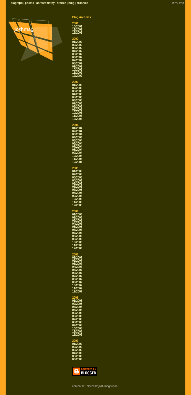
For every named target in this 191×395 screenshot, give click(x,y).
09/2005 (77, 196)
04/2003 (77, 94)
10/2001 (77, 26)
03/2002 (77, 48)
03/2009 (77, 350)
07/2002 (77, 60)
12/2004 (77, 162)
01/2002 (77, 41)
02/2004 (77, 131)
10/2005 (77, 199)
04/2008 (77, 310)
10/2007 (77, 285)
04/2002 (77, 51)
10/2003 (77, 112)
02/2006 (77, 217)
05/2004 (77, 140)
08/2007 (77, 279)
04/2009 (77, 353)
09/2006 (77, 239)
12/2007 (77, 291)
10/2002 (77, 69)
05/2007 (77, 269)
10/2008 (77, 328)
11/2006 (77, 245)
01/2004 (77, 128)
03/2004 (77, 134)
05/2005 (77, 183)
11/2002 (77, 72)
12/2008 (77, 334)
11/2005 (77, 202)
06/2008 (77, 316)
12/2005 (77, 205)
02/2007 (77, 260)
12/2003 (77, 118)
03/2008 (77, 306)
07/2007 (77, 276)
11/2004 (77, 159)
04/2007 (77, 266)
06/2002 (77, 57)
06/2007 (77, 273)
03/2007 (77, 263)
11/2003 (77, 115)
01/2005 (77, 171)
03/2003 (77, 91)
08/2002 (77, 63)
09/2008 (77, 325)
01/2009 (77, 343)
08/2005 (77, 192)
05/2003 (77, 97)
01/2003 (77, 85)
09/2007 (77, 282)
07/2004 (77, 146)
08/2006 (77, 236)
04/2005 (77, 180)
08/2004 (77, 149)
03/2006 (77, 220)
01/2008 (77, 300)
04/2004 (77, 137)
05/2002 (77, 54)
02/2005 (77, 174)
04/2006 (77, 223)
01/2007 (77, 257)
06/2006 (77, 229)
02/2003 (77, 88)
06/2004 (77, 143)
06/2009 (77, 359)
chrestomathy (45, 2)
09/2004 (77, 152)
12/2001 (77, 32)
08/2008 (77, 322)
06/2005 (77, 186)
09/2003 (77, 109)
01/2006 (77, 214)
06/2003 (77, 100)
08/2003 (77, 106)
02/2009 (77, 346)
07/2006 (77, 232)
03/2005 (77, 177)
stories (61, 2)
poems (29, 2)
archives (82, 2)
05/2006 (77, 226)
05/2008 (77, 313)
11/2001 (77, 29)
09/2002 (77, 66)
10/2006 (77, 242)
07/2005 (77, 189)
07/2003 (77, 103)
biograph (17, 2)
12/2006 (77, 248)
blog (71, 2)
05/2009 (77, 356)
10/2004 (77, 155)
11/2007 (77, 288)
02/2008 (77, 303)
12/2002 (77, 75)
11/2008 (77, 331)
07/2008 (77, 319)
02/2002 (77, 45)
